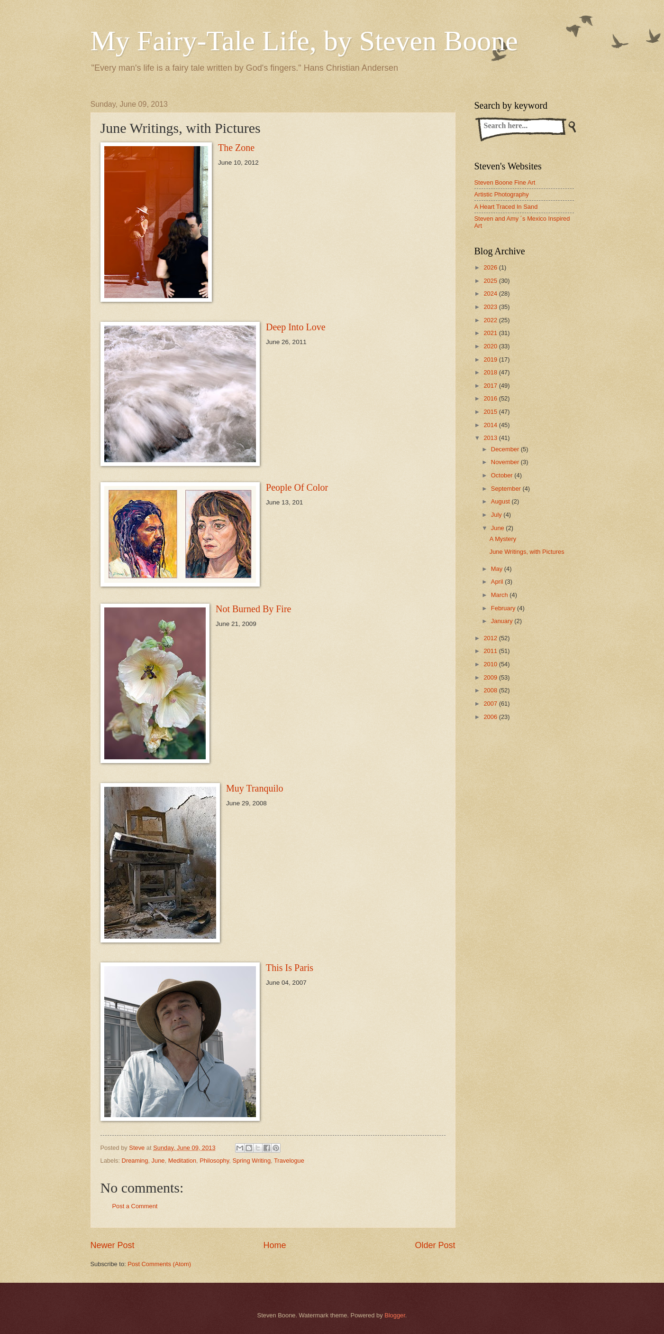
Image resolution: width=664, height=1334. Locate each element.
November (506, 462)
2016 (491, 398)
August (501, 501)
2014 (491, 425)
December (506, 449)
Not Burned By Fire (253, 609)
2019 (491, 359)
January (502, 621)
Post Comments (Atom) (159, 1264)
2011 (491, 650)
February (504, 608)
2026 (491, 267)
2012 (491, 638)
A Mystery (503, 538)
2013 (491, 437)
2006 (491, 716)
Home (274, 1245)
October (502, 475)
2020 (491, 346)
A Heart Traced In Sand (506, 206)
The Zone (236, 147)
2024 (491, 293)
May (497, 568)
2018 (491, 372)
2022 (491, 320)
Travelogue (289, 1160)
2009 (491, 677)
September (507, 488)
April (498, 581)
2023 (491, 306)
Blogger (394, 1315)
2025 (491, 280)
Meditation (182, 1160)
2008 (491, 690)
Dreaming (135, 1160)
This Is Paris (289, 967)
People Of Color (297, 487)
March (500, 594)
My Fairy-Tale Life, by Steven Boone (304, 40)
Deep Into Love (296, 327)
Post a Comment (135, 1206)
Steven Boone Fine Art (505, 182)
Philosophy (214, 1160)
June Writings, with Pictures (527, 551)
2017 (491, 385)
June (158, 1160)
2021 (491, 332)
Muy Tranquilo (254, 788)
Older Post (435, 1245)
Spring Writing (251, 1160)
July (497, 514)
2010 (491, 664)
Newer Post (113, 1245)
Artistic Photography (501, 194)
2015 (491, 411)
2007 (491, 703)
